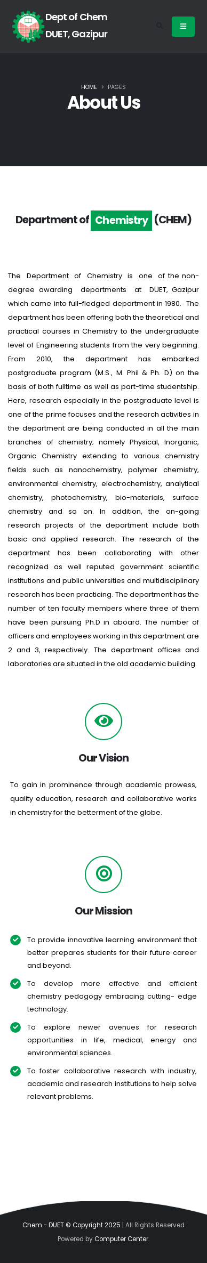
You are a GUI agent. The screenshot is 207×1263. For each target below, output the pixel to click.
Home (89, 87)
